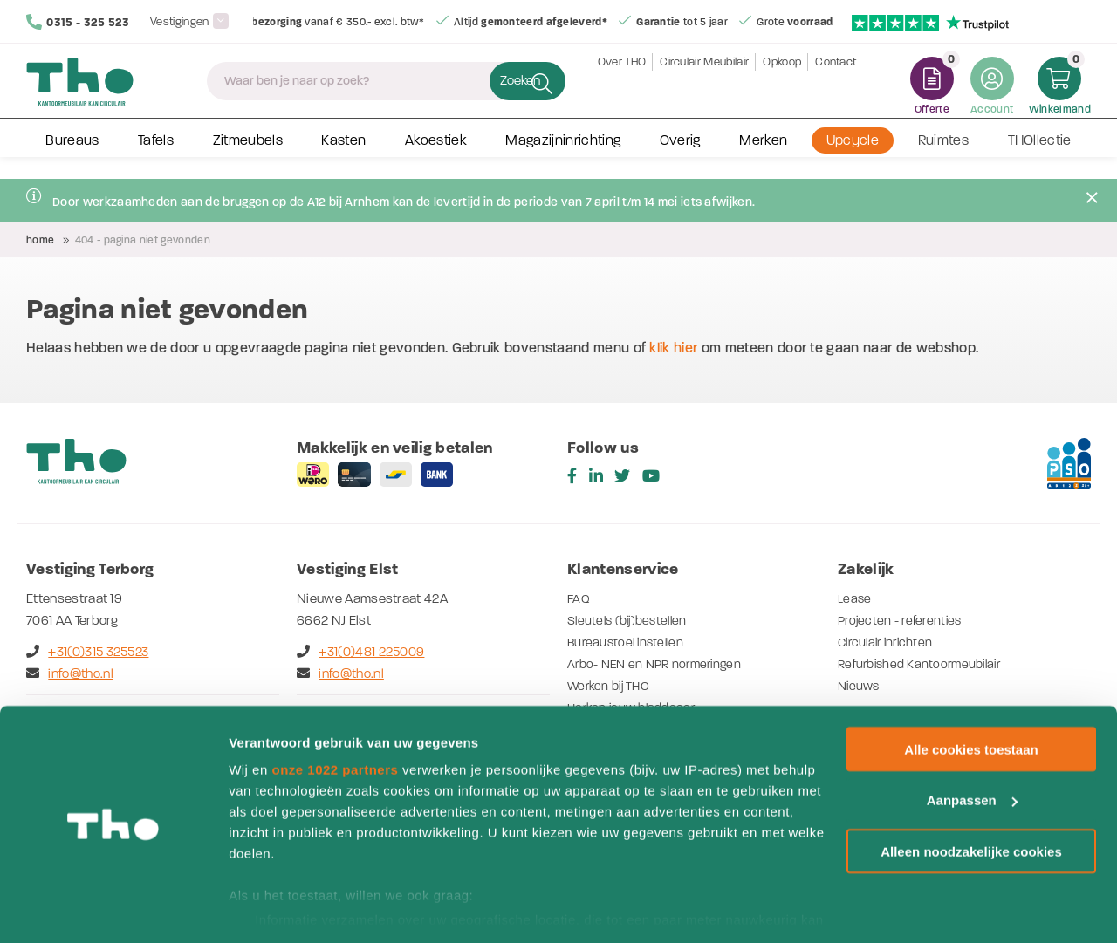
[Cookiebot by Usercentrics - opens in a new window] (113, 909)
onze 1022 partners (334, 715)
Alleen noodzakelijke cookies (971, 798)
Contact (835, 86)
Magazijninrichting (562, 155)
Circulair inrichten (889, 642)
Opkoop (782, 86)
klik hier (673, 347)
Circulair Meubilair (704, 86)
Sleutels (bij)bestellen (631, 620)
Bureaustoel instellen (629, 642)
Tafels (156, 155)
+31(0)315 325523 (87, 651)
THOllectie (1040, 155)
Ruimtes (943, 155)
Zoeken (502, 87)
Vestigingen (181, 21)
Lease (855, 598)
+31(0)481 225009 (360, 651)
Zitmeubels (248, 155)
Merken (763, 155)
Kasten (343, 155)
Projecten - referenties (903, 620)
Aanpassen (972, 747)
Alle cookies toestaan (971, 695)
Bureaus (72, 155)
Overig (680, 155)
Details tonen (270, 908)
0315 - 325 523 (78, 22)
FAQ (579, 598)
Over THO (622, 86)
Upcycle (852, 155)
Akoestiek (436, 155)
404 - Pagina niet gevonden (142, 240)
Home (40, 240)
